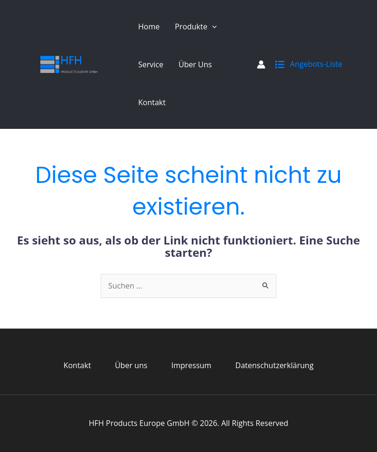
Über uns (195, 64)
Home (149, 26)
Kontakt (152, 102)
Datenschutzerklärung (275, 365)
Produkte (196, 26)
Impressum (191, 365)
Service (150, 64)
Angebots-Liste (316, 64)
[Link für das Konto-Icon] (261, 64)
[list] (279, 62)
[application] (212, 26)
